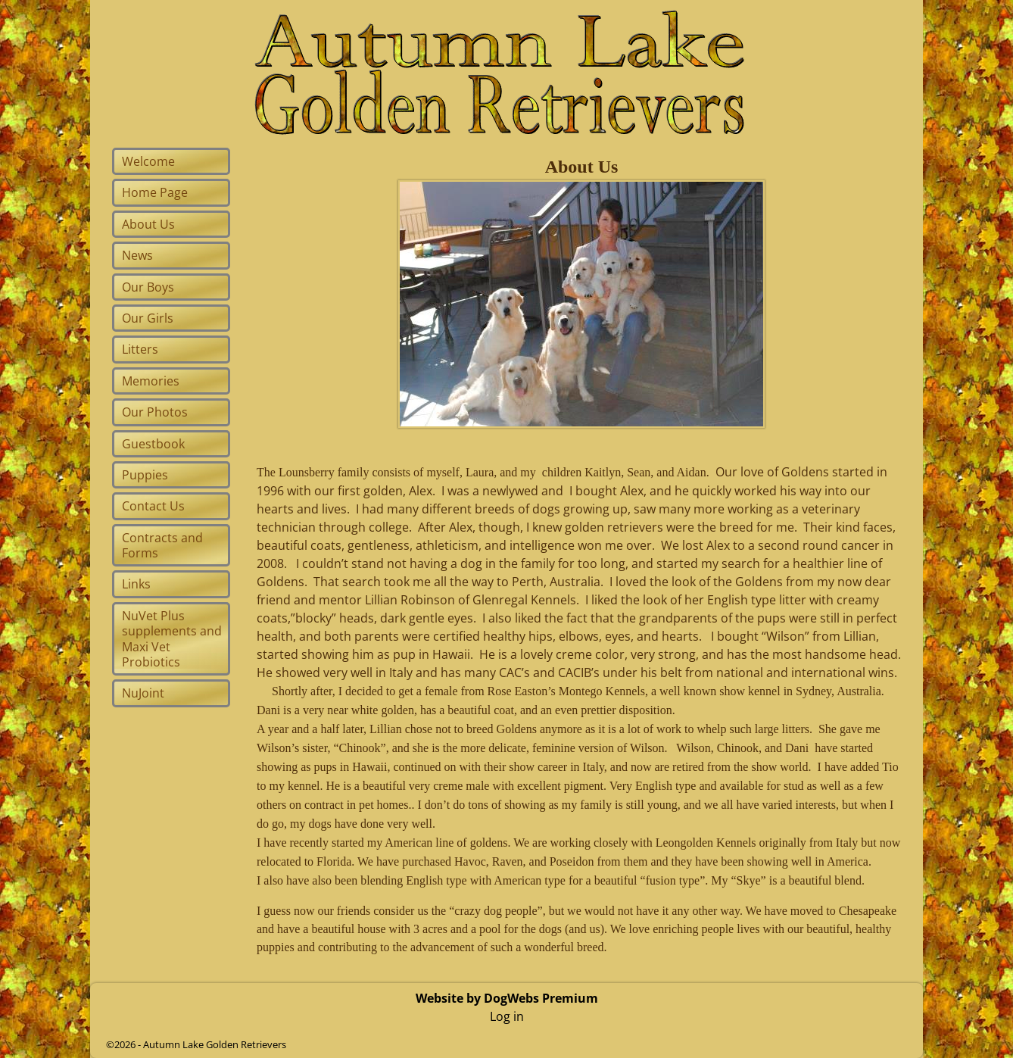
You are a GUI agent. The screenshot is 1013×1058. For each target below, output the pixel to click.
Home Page (155, 192)
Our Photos (155, 412)
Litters (140, 349)
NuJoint (143, 693)
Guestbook (153, 443)
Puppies (145, 475)
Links (136, 584)
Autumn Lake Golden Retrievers (214, 1044)
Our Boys (148, 287)
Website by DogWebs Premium (507, 998)
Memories (150, 381)
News (137, 255)
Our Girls (147, 318)
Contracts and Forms (162, 545)
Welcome (148, 161)
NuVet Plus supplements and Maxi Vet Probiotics (172, 638)
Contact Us (153, 506)
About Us (148, 224)
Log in (507, 1016)
